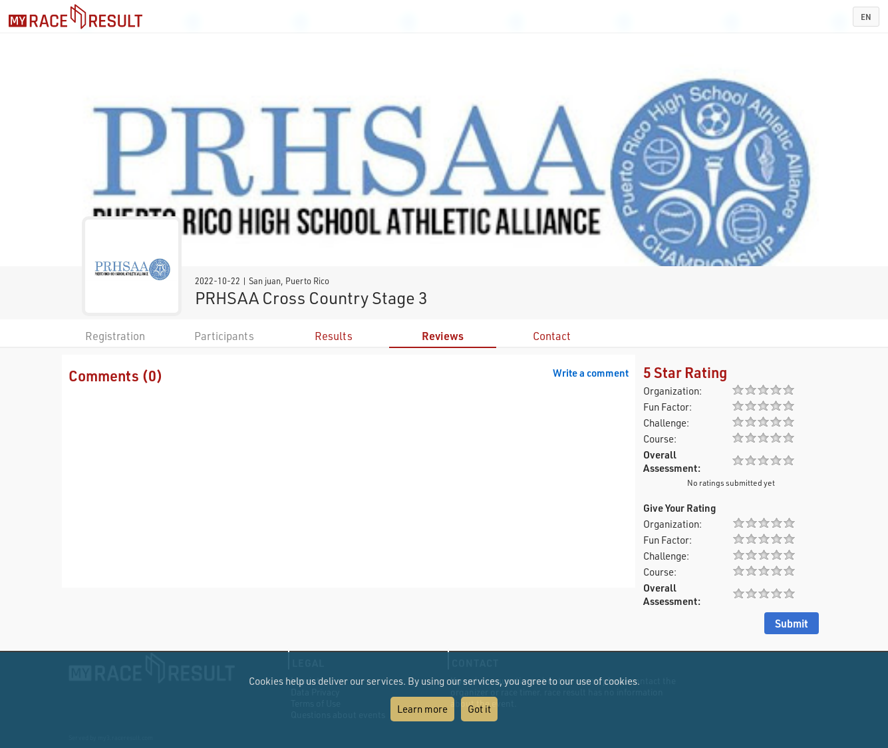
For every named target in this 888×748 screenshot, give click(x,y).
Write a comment (591, 372)
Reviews (443, 336)
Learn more (422, 708)
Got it (479, 708)
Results (334, 336)
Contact (552, 336)
